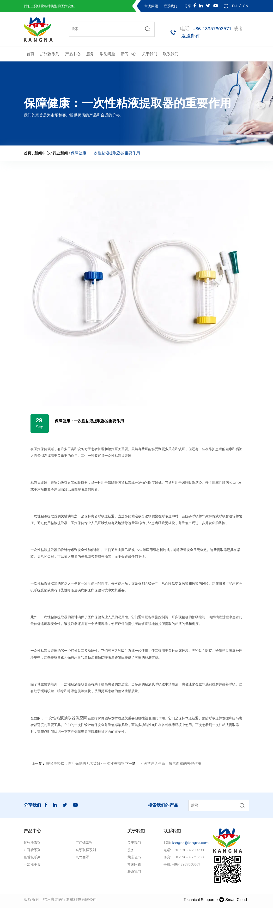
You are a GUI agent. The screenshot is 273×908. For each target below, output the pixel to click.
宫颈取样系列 (86, 850)
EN (234, 6)
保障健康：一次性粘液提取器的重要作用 (89, 421)
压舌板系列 (32, 857)
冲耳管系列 (32, 850)
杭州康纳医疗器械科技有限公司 (70, 900)
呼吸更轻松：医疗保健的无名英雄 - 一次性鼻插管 (85, 763)
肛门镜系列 (84, 843)
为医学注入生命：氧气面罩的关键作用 (170, 763)
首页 (30, 54)
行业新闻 (60, 153)
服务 (90, 54)
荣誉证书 (134, 857)
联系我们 (170, 6)
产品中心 (72, 54)
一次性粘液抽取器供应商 (66, 718)
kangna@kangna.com (190, 843)
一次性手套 (32, 864)
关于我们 (149, 54)
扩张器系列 (49, 54)
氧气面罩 (82, 857)
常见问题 (152, 6)
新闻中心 (128, 54)
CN (245, 6)
